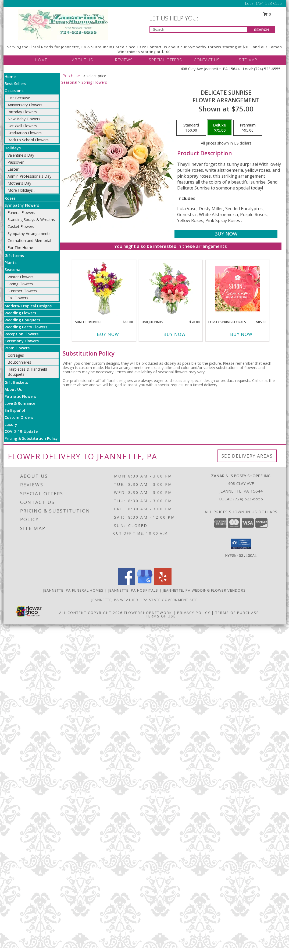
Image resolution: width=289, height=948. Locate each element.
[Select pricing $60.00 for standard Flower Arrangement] (191, 128)
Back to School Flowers (28, 139)
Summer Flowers (22, 290)
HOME (41, 59)
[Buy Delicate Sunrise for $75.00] (225, 234)
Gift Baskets (16, 382)
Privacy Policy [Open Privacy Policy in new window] (193, 612)
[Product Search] (198, 29)
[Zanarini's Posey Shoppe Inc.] (63, 24)
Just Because (19, 97)
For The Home (20, 247)
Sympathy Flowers (22, 205)
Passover (16, 162)
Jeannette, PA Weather (114, 599)
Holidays (13, 147)
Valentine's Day (21, 155)
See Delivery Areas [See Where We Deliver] (247, 456)
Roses (10, 198)
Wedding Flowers (20, 312)
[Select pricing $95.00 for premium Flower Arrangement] (248, 128)
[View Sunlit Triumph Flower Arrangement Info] (103, 288)
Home (10, 76)
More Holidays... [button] (21, 190)
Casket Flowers (21, 226)
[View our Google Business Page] (144, 583)
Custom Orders (19, 417)
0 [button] (267, 14)
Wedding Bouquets (22, 319)
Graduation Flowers (25, 132)
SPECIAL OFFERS (165, 59)
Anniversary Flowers (25, 104)
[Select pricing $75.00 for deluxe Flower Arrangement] (219, 128)
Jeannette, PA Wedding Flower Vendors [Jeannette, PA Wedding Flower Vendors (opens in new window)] (204, 590)
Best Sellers (15, 83)
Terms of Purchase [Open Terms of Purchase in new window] (237, 612)
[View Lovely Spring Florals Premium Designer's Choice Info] (237, 288)
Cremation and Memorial (29, 240)
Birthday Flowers (22, 111)
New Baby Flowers (24, 118)
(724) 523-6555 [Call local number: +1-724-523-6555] (248, 498)
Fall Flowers (18, 297)
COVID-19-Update (21, 431)
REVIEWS (124, 59)
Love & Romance (20, 403)
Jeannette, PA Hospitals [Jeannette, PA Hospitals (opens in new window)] (133, 590)
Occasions (14, 90)
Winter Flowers (21, 276)
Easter (13, 169)
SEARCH (261, 30)
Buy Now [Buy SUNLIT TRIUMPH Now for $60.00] (108, 334)
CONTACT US (207, 59)
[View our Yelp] (163, 583)
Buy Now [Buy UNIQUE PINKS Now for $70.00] (174, 334)
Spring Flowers (20, 283)
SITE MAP (248, 59)
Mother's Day (19, 183)
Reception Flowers (21, 333)
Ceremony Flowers (22, 340)
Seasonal (13, 269)
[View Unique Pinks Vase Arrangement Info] (170, 288)
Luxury (11, 424)
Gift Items (14, 255)
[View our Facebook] (126, 583)
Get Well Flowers (22, 125)
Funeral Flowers (21, 212)
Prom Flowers (17, 347)
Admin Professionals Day (29, 176)
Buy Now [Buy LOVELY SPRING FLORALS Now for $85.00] (241, 334)
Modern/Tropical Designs (28, 305)
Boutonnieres (19, 362)
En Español (15, 410)
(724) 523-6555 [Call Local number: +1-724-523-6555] (269, 3)
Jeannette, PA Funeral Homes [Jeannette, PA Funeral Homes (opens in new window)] (73, 590)
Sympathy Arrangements (29, 233)
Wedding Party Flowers (26, 326)
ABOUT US (82, 59)
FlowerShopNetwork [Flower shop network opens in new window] (148, 612)
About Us (13, 389)
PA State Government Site (170, 599)
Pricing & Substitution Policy (31, 438)
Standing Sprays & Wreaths (31, 219)
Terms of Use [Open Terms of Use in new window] (161, 616)
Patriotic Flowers (20, 396)
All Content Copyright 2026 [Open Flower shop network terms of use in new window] (91, 612)
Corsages (16, 355)
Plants (10, 262)
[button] (241, 544)
